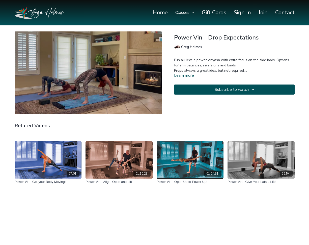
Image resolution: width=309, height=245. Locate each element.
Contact (285, 12)
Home (160, 12)
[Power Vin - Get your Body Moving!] (48, 181)
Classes (184, 12)
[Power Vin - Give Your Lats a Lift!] (261, 181)
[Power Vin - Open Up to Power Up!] (190, 181)
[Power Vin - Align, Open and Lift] (119, 181)
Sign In (242, 12)
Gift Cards (214, 12)
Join (263, 12)
